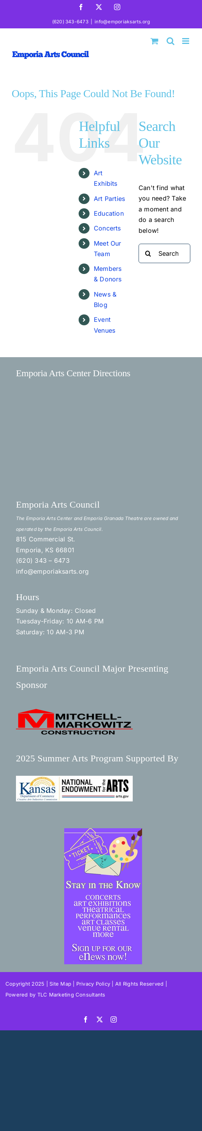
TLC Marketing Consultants (71, 994)
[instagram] (114, 1019)
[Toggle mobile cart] (154, 41)
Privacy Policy (93, 984)
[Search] (148, 253)
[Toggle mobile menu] (186, 41)
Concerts (107, 228)
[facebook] (86, 1019)
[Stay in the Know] (103, 831)
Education (109, 213)
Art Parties (109, 198)
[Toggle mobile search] (170, 41)
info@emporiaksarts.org (122, 21)
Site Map (60, 984)
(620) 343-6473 (70, 21)
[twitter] (100, 1019)
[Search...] (164, 253)
